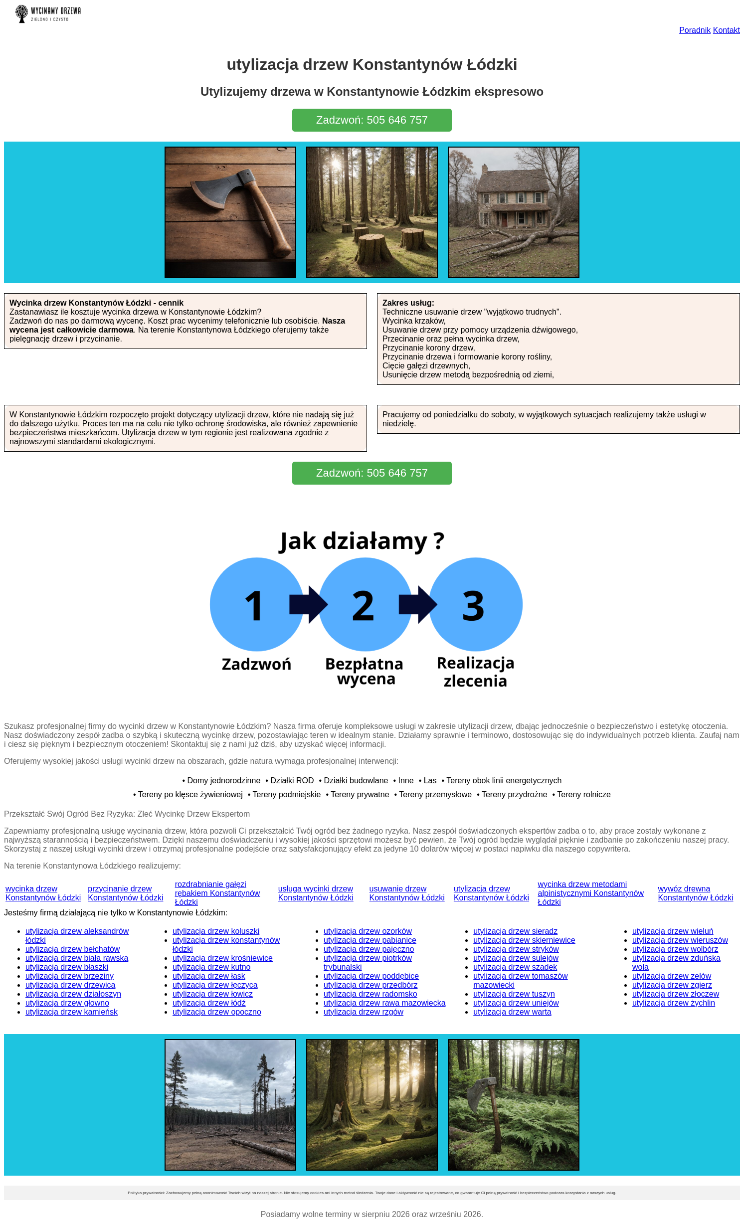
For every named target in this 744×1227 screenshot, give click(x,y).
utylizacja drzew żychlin (673, 1003)
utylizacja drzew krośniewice (223, 958)
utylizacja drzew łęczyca (215, 985)
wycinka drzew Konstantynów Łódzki (43, 893)
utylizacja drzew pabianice (370, 940)
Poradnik (695, 30)
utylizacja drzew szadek (515, 967)
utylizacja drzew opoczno (217, 1012)
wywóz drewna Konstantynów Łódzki (695, 893)
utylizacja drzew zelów (671, 976)
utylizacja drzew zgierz (672, 985)
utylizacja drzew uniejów (516, 1003)
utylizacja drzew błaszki (66, 967)
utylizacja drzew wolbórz (675, 949)
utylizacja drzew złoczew (675, 994)
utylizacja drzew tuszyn (514, 994)
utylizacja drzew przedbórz (371, 985)
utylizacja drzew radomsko (370, 994)
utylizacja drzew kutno (212, 967)
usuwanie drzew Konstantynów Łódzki (407, 893)
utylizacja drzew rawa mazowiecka (385, 1003)
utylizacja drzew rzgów (363, 1012)
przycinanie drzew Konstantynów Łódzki (125, 893)
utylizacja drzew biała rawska (76, 958)
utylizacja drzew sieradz (515, 931)
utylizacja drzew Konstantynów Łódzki (491, 893)
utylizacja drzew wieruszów (680, 940)
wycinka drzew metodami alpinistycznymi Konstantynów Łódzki (591, 893)
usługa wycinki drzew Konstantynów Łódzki (316, 893)
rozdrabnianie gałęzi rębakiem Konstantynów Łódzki (217, 893)
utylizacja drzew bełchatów (72, 949)
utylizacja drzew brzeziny (69, 976)
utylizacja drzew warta (512, 1012)
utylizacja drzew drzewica (70, 985)
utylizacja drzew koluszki (216, 931)
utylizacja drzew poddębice (371, 976)
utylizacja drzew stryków (516, 949)
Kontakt (726, 30)
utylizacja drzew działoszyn (73, 994)
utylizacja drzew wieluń (673, 931)
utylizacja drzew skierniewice (524, 940)
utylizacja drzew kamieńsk (71, 1012)
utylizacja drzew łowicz (213, 994)
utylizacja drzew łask (209, 976)
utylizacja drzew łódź (209, 1003)
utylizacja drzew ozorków (368, 931)
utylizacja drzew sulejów (515, 958)
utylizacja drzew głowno (67, 1003)
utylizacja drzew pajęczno (369, 949)
